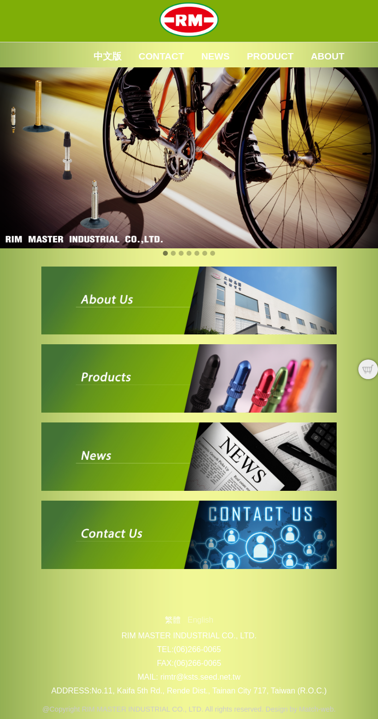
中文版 (108, 56)
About (327, 56)
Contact (161, 56)
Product (270, 56)
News (215, 56)
